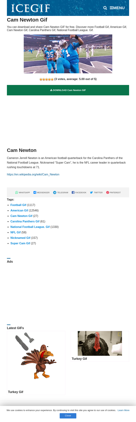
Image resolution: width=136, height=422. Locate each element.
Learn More (123, 410)
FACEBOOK (79, 192)
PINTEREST (113, 192)
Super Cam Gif (20, 243)
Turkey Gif (15, 392)
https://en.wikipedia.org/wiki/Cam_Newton (33, 174)
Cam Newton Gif (21, 215)
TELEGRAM (60, 192)
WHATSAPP (22, 192)
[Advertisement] (68, 120)
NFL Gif (15, 232)
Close (68, 415)
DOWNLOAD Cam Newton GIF (68, 90)
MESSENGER (41, 192)
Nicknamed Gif (20, 237)
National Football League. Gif (30, 226)
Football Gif (18, 204)
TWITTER (96, 192)
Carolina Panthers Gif (24, 221)
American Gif (19, 210)
